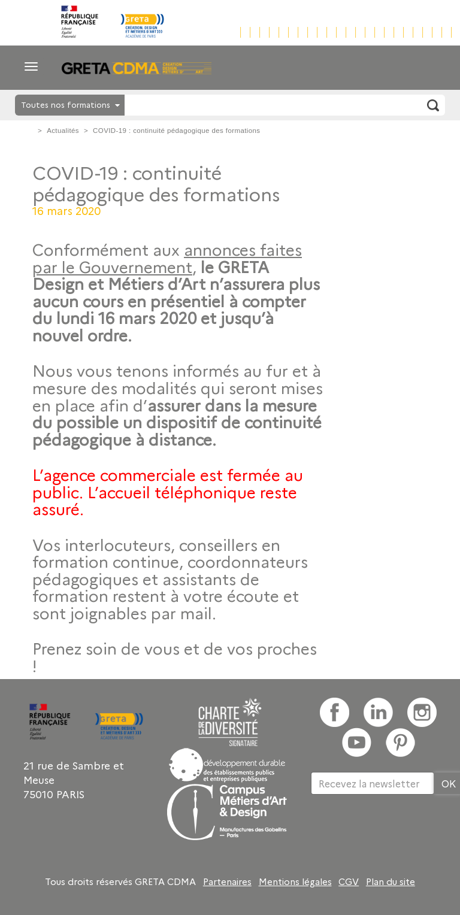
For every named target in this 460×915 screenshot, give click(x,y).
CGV (348, 881)
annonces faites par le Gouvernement (167, 257)
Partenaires (227, 881)
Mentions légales (295, 881)
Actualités (63, 130)
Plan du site (390, 881)
